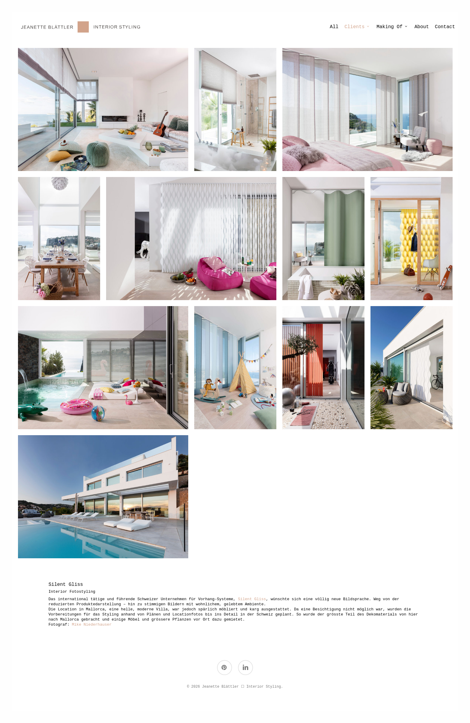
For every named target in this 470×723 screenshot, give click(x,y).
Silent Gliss (252, 599)
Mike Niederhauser (92, 624)
